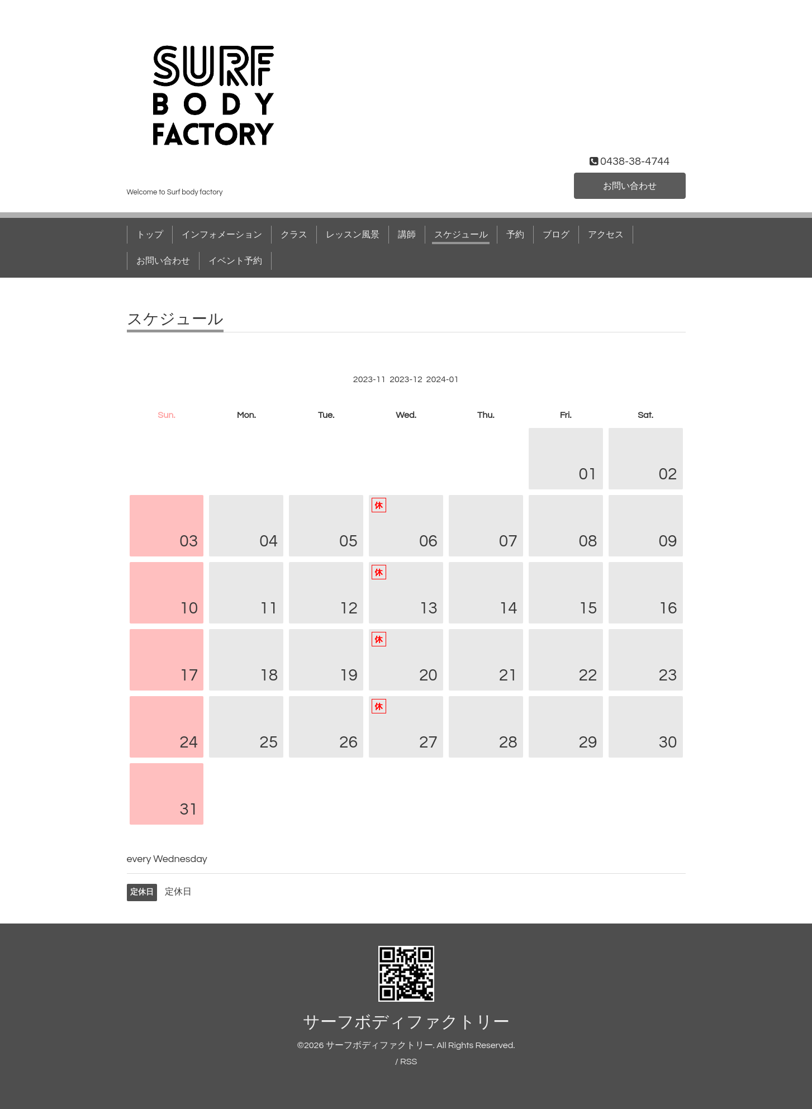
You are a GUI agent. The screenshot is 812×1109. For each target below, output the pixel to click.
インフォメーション (222, 234)
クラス (294, 234)
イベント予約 (235, 260)
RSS (408, 1061)
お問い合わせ (630, 186)
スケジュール (461, 234)
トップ (149, 234)
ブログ (556, 234)
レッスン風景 (352, 234)
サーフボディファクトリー (406, 1022)
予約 (515, 234)
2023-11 (369, 379)
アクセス (606, 234)
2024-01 (442, 379)
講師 (407, 234)
